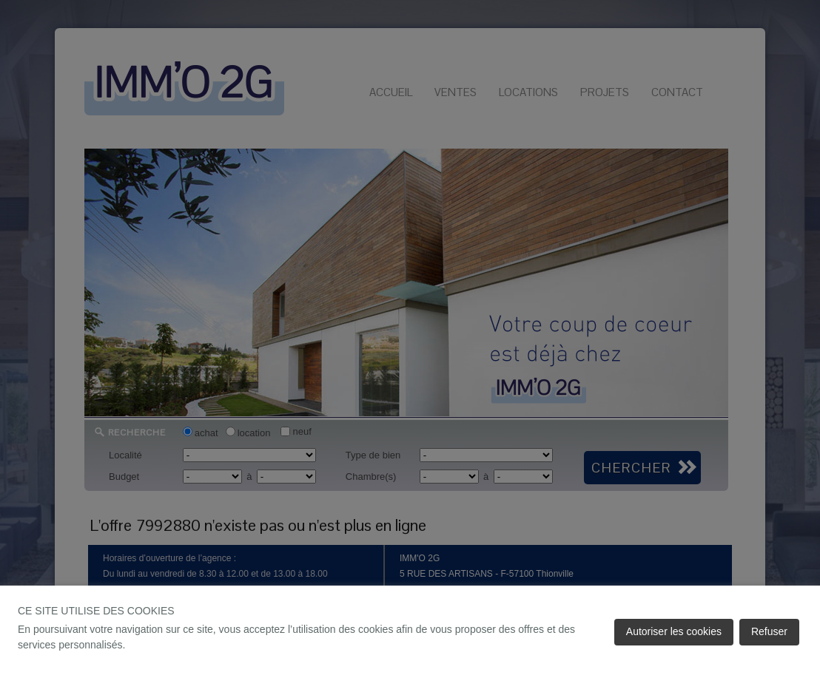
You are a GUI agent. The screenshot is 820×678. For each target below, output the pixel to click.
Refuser (769, 631)
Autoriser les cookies (674, 631)
